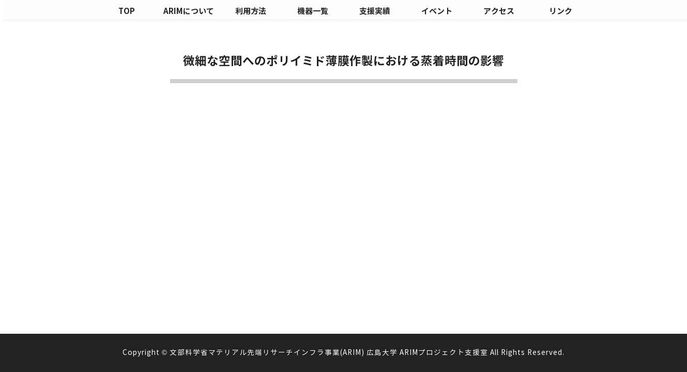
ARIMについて (188, 11)
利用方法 (250, 11)
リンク (560, 11)
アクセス (498, 11)
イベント (436, 11)
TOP (126, 11)
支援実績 (374, 11)
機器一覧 (312, 11)
